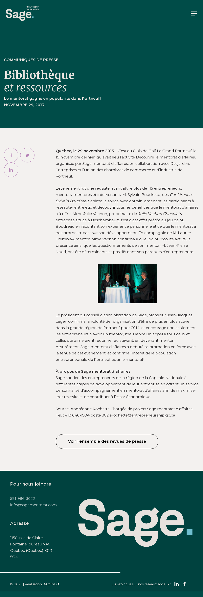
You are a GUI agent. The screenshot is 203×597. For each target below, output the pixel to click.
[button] (194, 14)
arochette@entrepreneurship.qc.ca (142, 415)
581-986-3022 (22, 498)
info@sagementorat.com (33, 505)
